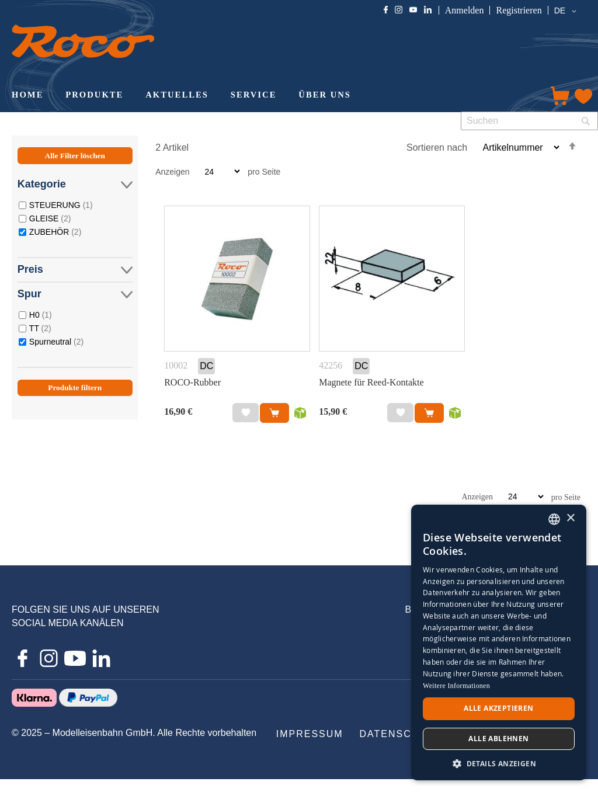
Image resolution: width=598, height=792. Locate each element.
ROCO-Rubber (192, 382)
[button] (567, 11)
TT (40, 328)
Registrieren (518, 10)
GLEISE (50, 218)
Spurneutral (56, 341)
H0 (40, 314)
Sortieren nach (436, 147)
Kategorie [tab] (75, 184)
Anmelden (464, 10)
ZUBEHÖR (55, 232)
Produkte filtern (75, 387)
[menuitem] (27, 95)
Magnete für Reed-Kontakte (371, 382)
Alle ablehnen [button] (498, 739)
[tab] (75, 284)
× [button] (570, 518)
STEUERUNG (61, 205)
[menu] (269, 95)
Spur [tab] (75, 294)
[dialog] (498, 642)
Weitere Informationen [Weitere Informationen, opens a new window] (456, 686)
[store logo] (83, 41)
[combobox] (529, 121)
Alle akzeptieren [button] (498, 708)
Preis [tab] (75, 269)
